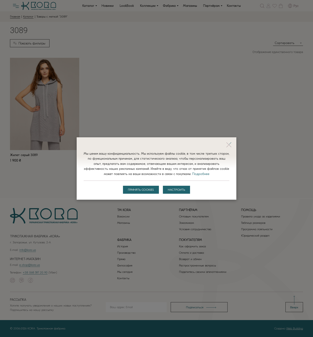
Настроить (176, 190)
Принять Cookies (141, 190)
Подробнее (200, 174)
